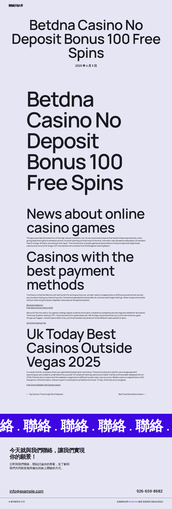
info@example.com (26, 491)
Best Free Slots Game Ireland (131, 394)
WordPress (133, 501)
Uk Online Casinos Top (36, 323)
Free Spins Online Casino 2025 (40, 307)
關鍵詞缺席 (16, 5)
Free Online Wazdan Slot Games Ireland (43, 385)
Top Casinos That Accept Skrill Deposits (46, 394)
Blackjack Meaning (35, 305)
